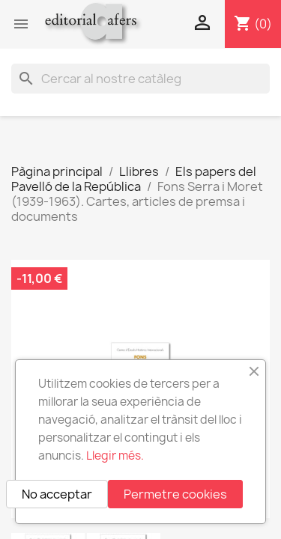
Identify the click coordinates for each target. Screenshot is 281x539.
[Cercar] (140, 79)
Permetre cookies (175, 494)
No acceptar (57, 494)
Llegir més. (115, 455)
